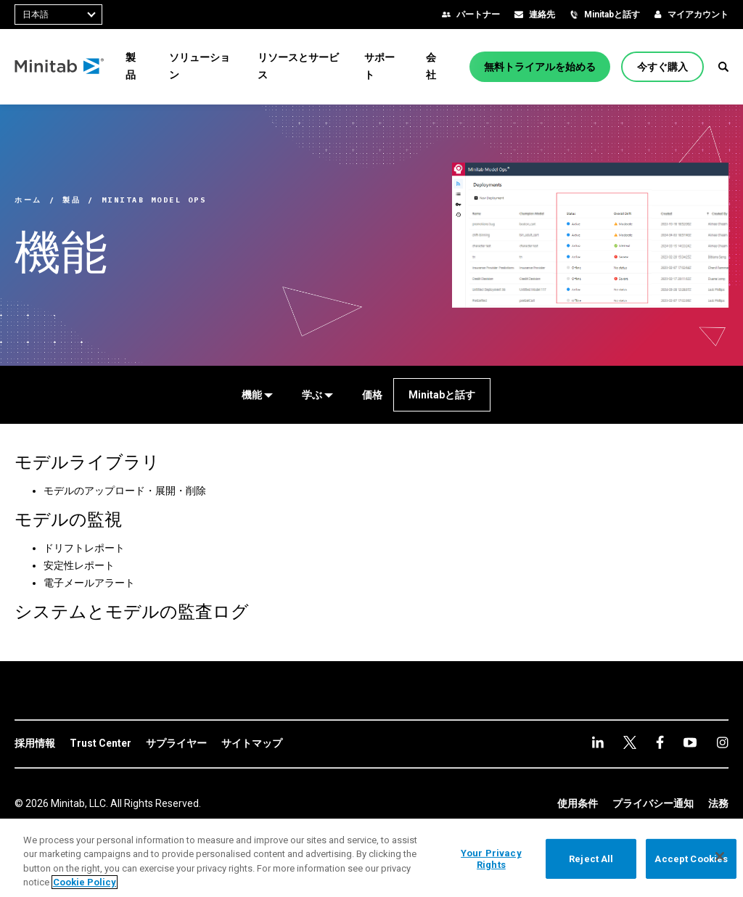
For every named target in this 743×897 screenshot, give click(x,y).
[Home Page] (60, 66)
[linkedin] (598, 742)
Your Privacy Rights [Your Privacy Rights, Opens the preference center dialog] (491, 859)
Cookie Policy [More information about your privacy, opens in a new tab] (84, 882)
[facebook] (629, 742)
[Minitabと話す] (441, 394)
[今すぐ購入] (662, 67)
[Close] (720, 856)
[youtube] (660, 742)
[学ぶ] (317, 395)
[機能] (257, 395)
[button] (723, 67)
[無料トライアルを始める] (539, 67)
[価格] (372, 395)
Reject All (591, 858)
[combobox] (58, 14)
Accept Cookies (691, 858)
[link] (35, 744)
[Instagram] (690, 742)
